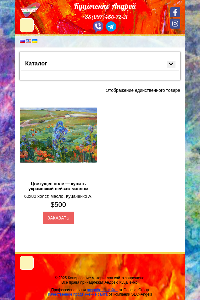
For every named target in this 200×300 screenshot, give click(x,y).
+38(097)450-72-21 (105, 16)
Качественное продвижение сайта (78, 294)
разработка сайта (102, 290)
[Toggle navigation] (27, 263)
